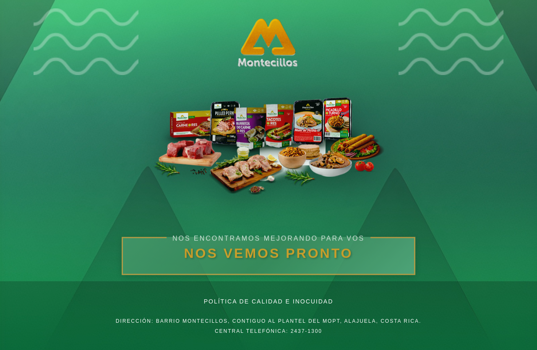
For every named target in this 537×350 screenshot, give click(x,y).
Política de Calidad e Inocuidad (269, 301)
